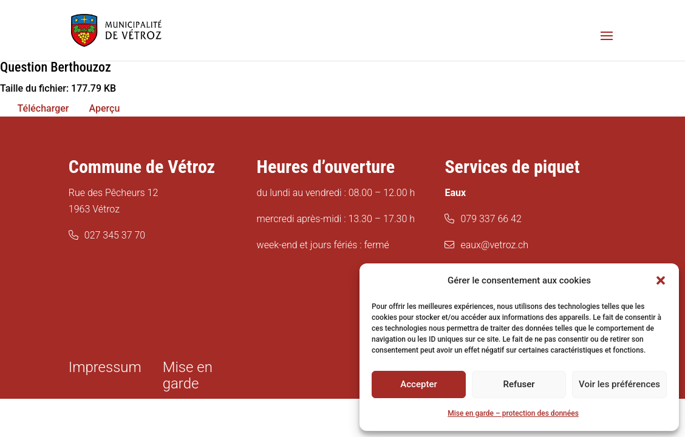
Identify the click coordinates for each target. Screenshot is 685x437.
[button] (661, 280)
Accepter (418, 384)
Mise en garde (188, 375)
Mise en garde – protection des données (513, 413)
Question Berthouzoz (55, 67)
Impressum (105, 367)
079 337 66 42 (490, 219)
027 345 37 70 (114, 235)
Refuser (518, 384)
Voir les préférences (619, 384)
